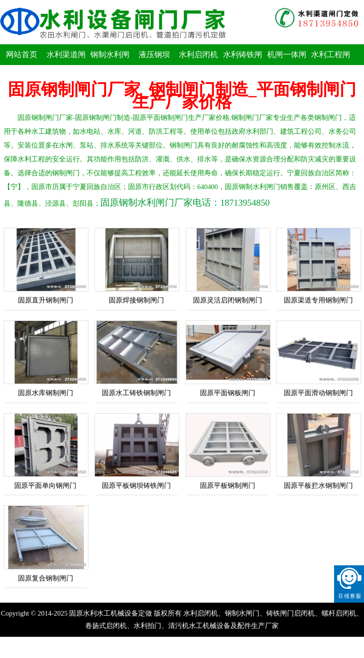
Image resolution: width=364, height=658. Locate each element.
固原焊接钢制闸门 (136, 300)
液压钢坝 (154, 54)
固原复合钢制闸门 (45, 578)
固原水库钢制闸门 (45, 393)
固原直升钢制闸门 (45, 300)
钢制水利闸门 (109, 65)
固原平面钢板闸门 (227, 393)
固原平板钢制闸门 (227, 485)
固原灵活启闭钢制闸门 (227, 300)
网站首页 (21, 54)
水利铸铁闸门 (242, 65)
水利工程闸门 (330, 65)
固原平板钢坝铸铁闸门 (136, 485)
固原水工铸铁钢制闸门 (136, 393)
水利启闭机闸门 (198, 65)
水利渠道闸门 (66, 65)
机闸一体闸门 (286, 65)
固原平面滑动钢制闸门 (318, 393)
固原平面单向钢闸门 (45, 485)
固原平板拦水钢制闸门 (318, 485)
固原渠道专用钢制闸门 (318, 300)
